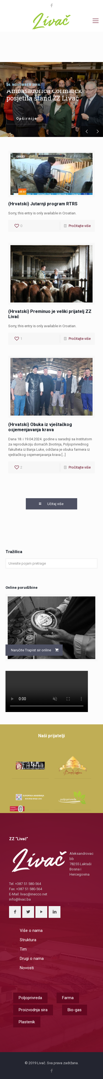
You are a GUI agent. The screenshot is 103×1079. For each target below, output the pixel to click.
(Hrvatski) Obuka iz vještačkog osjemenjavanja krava (40, 427)
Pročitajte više (80, 226)
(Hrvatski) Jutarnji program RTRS (42, 203)
